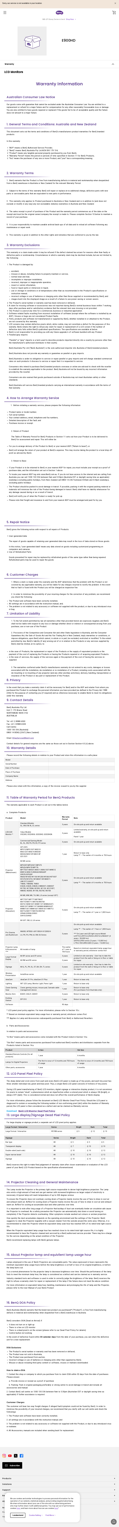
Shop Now (70, 19)
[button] (114, 1522)
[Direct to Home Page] (59, 12)
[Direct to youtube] (10, 1456)
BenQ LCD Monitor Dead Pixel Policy (36, 1111)
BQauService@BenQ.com (23, 738)
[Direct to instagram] (4, 1456)
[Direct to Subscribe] (12, 1465)
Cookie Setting (36, 1515)
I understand (17, 1515)
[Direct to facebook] (21, 1456)
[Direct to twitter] (16, 1456)
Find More (51, 1515)
